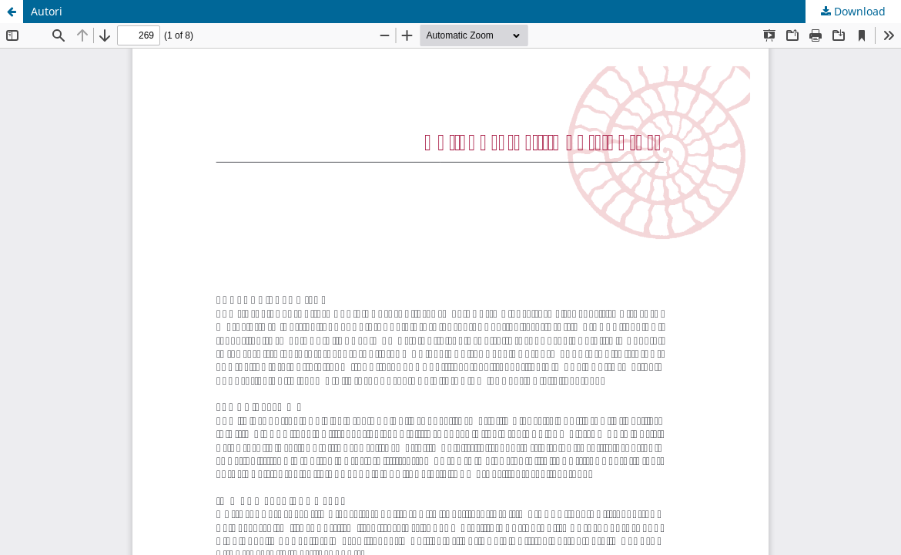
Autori (46, 11)
